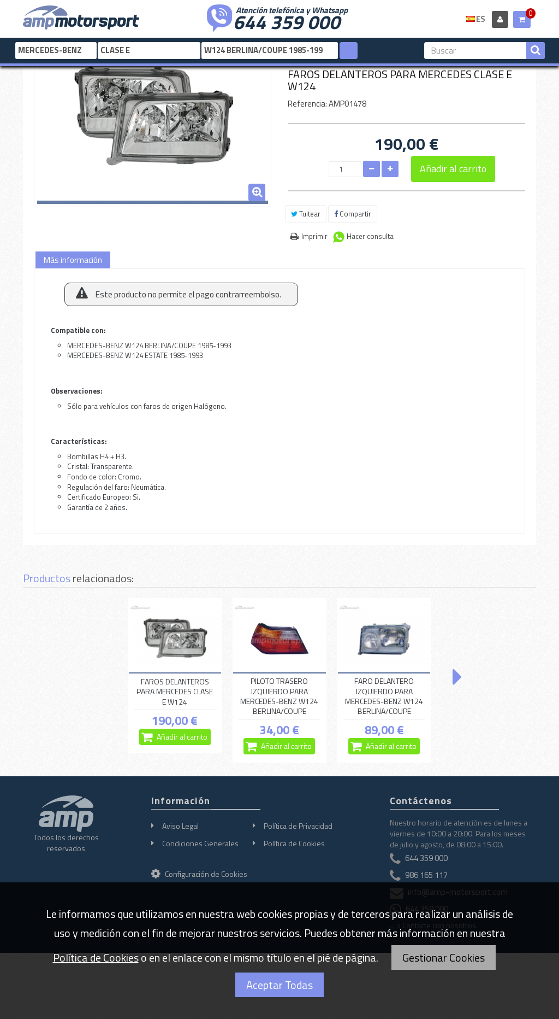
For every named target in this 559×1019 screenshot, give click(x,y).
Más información (73, 260)
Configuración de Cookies (199, 874)
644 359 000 (286, 20)
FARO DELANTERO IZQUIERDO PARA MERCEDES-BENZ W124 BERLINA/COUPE (384, 696)
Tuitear (305, 213)
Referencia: (307, 103)
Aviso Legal (180, 825)
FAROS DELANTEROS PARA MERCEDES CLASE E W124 (174, 691)
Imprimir (314, 236)
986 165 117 (426, 875)
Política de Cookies (294, 843)
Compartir (352, 213)
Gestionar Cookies (443, 957)
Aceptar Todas (279, 984)
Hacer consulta (370, 236)
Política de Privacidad (298, 825)
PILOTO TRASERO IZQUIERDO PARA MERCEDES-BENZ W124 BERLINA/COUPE (279, 696)
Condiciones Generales (200, 843)
